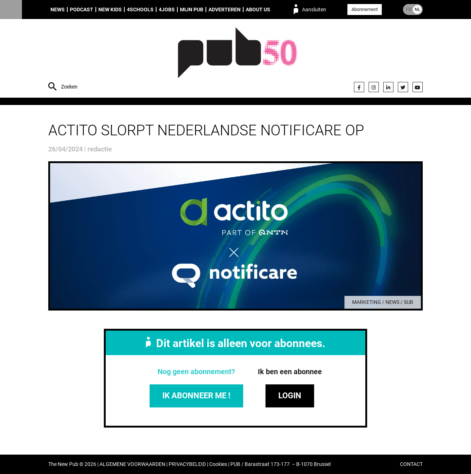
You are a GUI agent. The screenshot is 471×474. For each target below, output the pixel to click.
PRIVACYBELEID (187, 464)
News (57, 9)
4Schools (140, 9)
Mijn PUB (191, 9)
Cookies (218, 464)
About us (258, 9)
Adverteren (224, 9)
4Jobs (167, 9)
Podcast (81, 9)
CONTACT (411, 464)
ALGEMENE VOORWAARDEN (132, 464)
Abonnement (364, 9)
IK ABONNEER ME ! (196, 395)
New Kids (110, 9)
